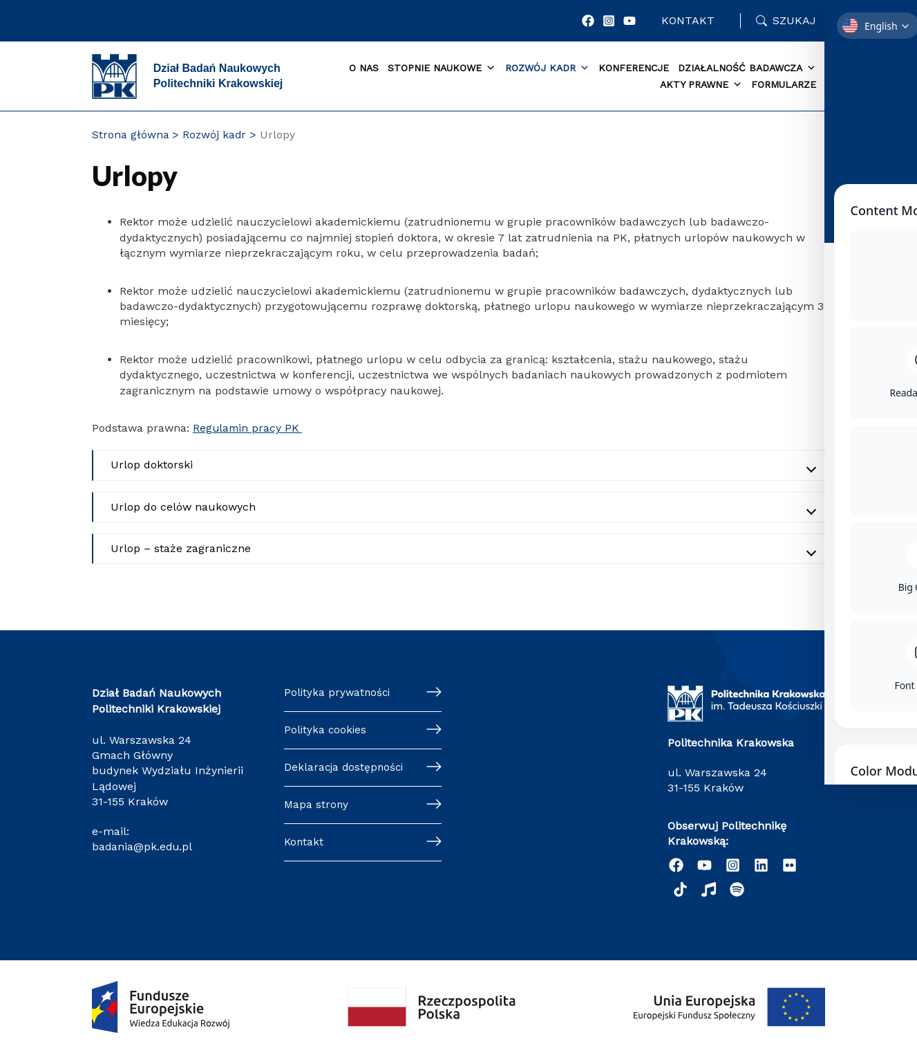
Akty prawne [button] (701, 85)
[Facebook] (589, 21)
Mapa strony (317, 808)
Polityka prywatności (338, 692)
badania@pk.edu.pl (143, 846)
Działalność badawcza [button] (747, 68)
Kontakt (688, 20)
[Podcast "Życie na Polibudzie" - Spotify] (737, 888)
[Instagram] (610, 21)
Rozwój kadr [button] (547, 68)
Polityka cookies (326, 731)
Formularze (783, 84)
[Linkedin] (761, 864)
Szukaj (794, 20)
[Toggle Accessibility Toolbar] (885, 494)
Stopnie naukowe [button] (441, 68)
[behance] (708, 888)
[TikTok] (680, 888)
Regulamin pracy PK (249, 427)
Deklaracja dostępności (345, 769)
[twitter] (789, 864)
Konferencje (633, 67)
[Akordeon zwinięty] (459, 464)
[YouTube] (631, 21)
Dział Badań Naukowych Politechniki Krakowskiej (218, 75)
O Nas (364, 67)
